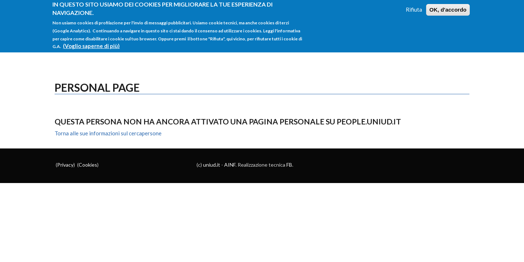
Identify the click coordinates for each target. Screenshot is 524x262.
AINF (229, 165)
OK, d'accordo (448, 6)
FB (289, 165)
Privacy (65, 165)
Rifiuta (414, 6)
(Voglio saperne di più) (91, 42)
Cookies (88, 165)
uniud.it (211, 165)
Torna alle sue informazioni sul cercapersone (108, 133)
